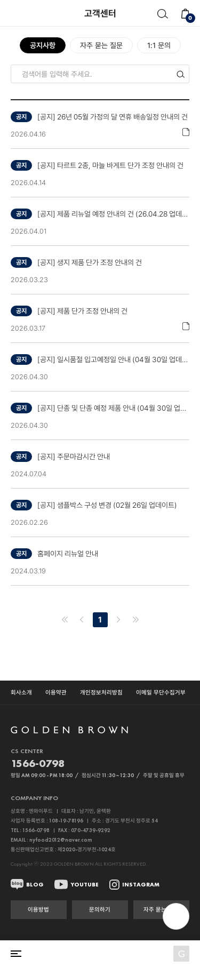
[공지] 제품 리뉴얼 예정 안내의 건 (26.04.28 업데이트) (113, 214)
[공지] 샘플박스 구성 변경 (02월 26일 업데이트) (107, 505)
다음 (118, 619)
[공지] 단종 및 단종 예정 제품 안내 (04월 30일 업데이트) (113, 408)
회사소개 (21, 692)
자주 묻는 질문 (101, 45)
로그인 (139, 953)
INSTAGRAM (140, 884)
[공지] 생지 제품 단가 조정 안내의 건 (89, 262)
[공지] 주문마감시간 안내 (73, 456)
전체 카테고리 (16, 953)
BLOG (35, 884)
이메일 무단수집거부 (161, 692)
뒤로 (13, 13)
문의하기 (99, 909)
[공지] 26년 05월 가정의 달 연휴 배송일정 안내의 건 (112, 117)
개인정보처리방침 (101, 692)
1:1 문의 (159, 45)
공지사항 (42, 45)
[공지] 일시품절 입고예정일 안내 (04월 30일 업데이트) (113, 359)
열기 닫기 (100, 798)
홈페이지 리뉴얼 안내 (67, 553)
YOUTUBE (84, 884)
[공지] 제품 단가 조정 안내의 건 (82, 311)
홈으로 (55, 953)
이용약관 (56, 692)
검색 (162, 13)
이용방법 (38, 909)
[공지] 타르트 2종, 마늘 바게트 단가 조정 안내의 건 (110, 165)
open (176, 916)
